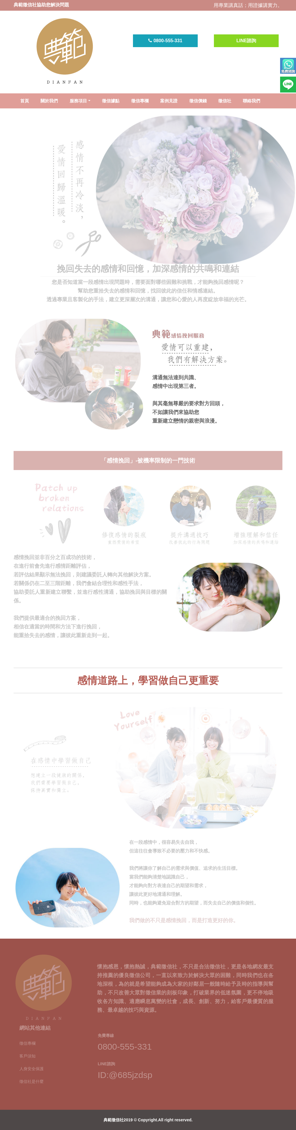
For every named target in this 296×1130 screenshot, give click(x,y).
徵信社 (224, 100)
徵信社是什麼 (31, 1076)
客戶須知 (27, 1051)
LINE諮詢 (246, 40)
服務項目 (78, 100)
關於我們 (49, 100)
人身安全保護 (31, 1063)
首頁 (24, 100)
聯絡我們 (251, 100)
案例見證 (168, 100)
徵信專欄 (140, 100)
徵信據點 (110, 100)
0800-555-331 (165, 40)
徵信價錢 (198, 100)
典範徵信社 (113, 1120)
